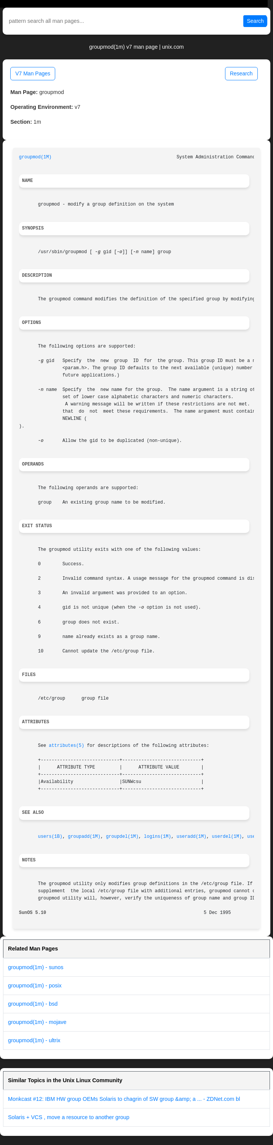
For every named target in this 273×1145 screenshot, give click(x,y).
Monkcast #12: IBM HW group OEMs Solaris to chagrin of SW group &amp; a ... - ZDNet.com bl (124, 1099)
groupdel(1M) (122, 836)
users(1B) (50, 836)
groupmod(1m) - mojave (37, 1022)
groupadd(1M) (84, 836)
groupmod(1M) (35, 157)
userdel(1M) (227, 836)
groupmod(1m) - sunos (36, 967)
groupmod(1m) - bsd (32, 1004)
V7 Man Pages (32, 73)
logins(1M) (157, 836)
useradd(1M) (192, 836)
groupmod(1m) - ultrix (34, 1040)
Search (255, 21)
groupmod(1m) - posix (35, 985)
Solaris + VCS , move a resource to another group (68, 1117)
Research (241, 73)
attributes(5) (66, 745)
